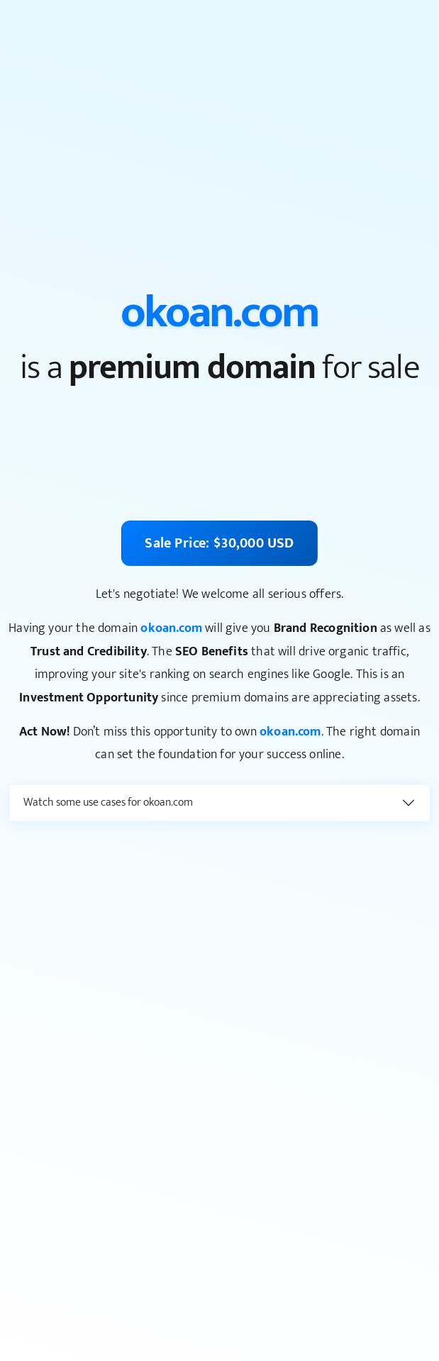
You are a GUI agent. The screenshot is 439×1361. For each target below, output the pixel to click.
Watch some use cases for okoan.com (108, 802)
